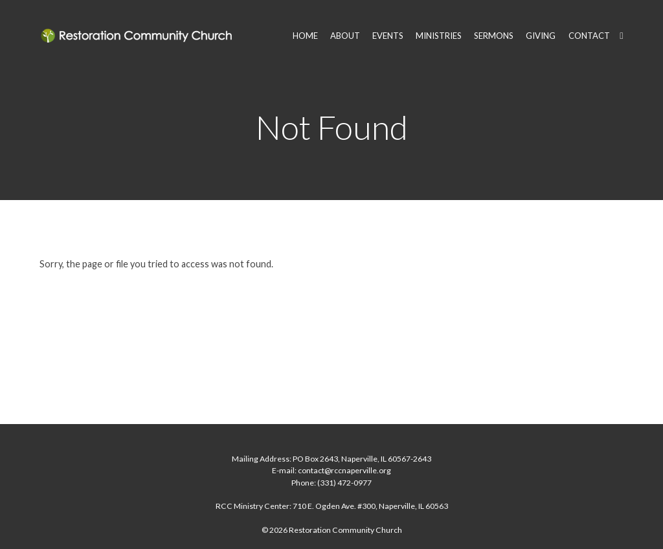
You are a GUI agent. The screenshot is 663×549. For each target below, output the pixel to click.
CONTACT (589, 36)
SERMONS (493, 36)
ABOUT (345, 36)
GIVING (541, 36)
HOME (305, 36)
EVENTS (387, 36)
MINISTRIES (439, 36)
